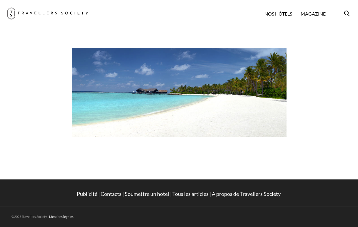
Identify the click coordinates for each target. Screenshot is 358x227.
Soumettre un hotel (147, 194)
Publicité (87, 194)
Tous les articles (190, 194)
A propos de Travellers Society (247, 194)
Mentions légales (61, 216)
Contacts (111, 194)
